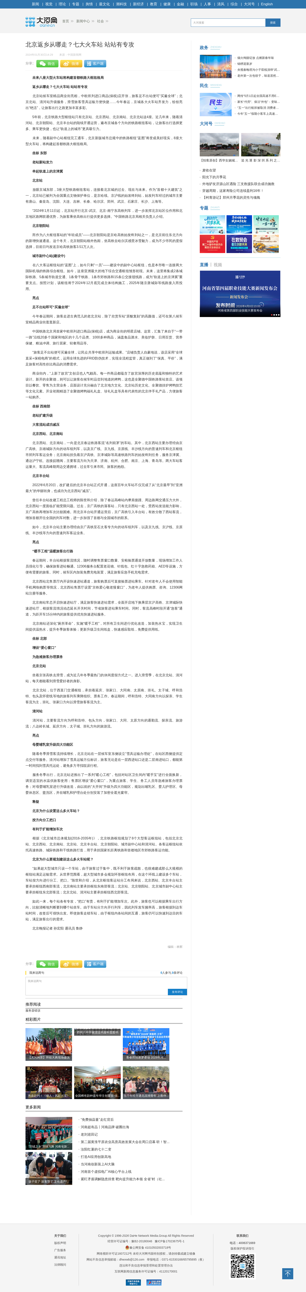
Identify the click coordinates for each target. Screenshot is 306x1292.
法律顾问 (60, 1264)
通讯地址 (60, 1257)
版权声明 (60, 1243)
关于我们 (60, 1235)
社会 (100, 21)
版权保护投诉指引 (242, 1248)
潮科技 (121, 4)
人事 (207, 4)
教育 (153, 4)
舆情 (89, 4)
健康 (167, 4)
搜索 (273, 22)
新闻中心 (83, 21)
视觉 (48, 4)
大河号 (249, 4)
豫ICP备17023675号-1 (169, 1241)
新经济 (138, 4)
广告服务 (60, 1250)
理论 (62, 4)
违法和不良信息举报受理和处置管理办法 (146, 1265)
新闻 (35, 4)
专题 (75, 4)
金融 (180, 4)
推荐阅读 (33, 1004)
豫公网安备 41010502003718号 (148, 1247)
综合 (234, 4)
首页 (65, 21)
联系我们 (242, 1235)
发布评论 (177, 991)
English (267, 4)
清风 (220, 4)
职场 (194, 4)
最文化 (104, 4)
